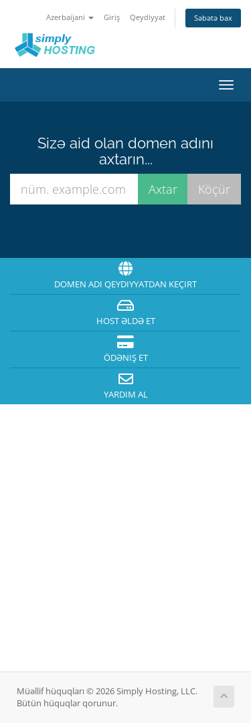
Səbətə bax (213, 18)
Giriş (112, 17)
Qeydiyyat (147, 17)
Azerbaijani (70, 17)
